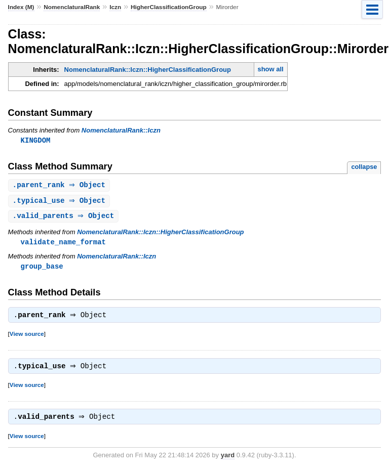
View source (27, 337)
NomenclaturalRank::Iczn (121, 130)
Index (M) (21, 7)
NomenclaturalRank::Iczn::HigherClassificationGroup (147, 69)
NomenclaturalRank (72, 7)
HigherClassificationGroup (169, 7)
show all (270, 69)
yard (228, 461)
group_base (42, 269)
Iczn (115, 7)
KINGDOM (36, 140)
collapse (364, 167)
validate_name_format (63, 244)
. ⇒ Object (60, 186)
